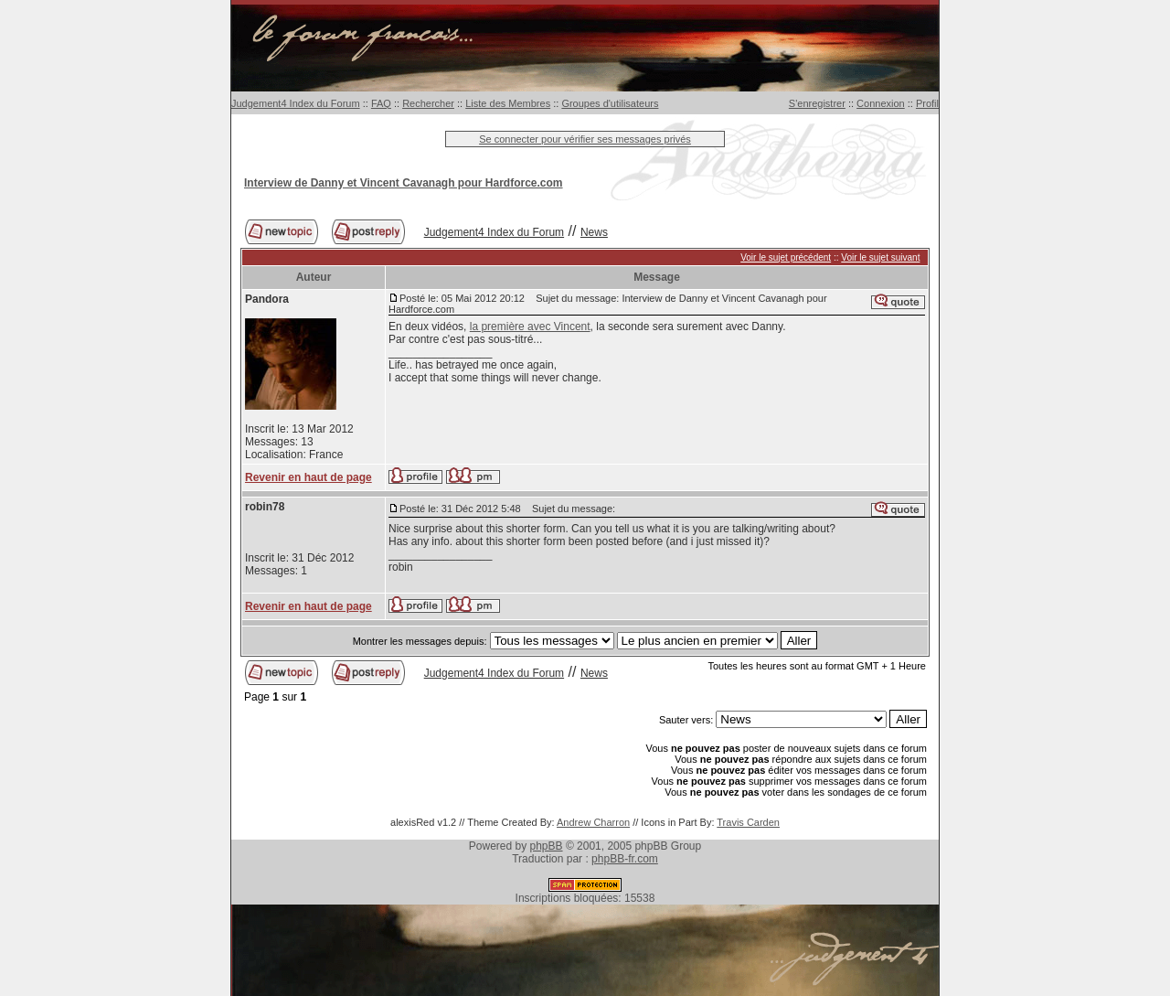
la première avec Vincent (530, 326)
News (594, 232)
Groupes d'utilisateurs (609, 103)
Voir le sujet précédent (785, 257)
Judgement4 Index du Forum (295, 103)
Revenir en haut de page (308, 477)
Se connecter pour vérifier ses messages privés (585, 139)
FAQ (381, 103)
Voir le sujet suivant (880, 257)
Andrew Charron (593, 822)
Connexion (880, 103)
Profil (927, 103)
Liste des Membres (507, 103)
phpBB (546, 846)
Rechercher (428, 103)
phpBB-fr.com (624, 858)
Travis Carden (748, 822)
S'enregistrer (817, 103)
